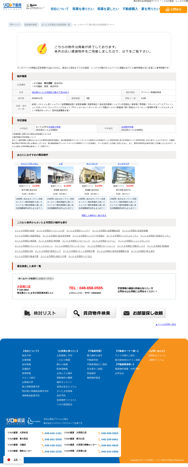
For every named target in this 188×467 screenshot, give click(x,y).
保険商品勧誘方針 (31, 395)
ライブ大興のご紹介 (125, 355)
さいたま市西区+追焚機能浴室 (106, 230)
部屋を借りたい (83, 9)
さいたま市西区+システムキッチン (122, 236)
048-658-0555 (109, 433)
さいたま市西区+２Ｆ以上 (80, 256)
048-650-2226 (53, 451)
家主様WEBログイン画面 (127, 360)
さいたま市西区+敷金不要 (26, 256)
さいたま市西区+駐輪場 (158, 246)
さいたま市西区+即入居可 (143, 251)
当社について (59, 9)
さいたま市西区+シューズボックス (134, 241)
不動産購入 (130, 9)
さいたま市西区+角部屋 (25, 241)
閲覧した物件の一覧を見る (94, 215)
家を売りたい (150, 9)
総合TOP (26, 355)
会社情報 (26, 364)
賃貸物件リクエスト (67, 400)
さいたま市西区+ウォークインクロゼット (34, 246)
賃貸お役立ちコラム (67, 386)
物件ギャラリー (64, 382)
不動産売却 (92, 360)
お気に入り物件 (64, 373)
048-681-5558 (53, 439)
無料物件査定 (93, 377)
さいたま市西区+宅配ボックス (131, 246)
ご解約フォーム (156, 360)
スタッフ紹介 (28, 377)
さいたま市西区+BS (24, 251)
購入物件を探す (95, 355)
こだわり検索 (63, 360)
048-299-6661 (109, 439)
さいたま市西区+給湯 (24, 230)
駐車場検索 (62, 369)
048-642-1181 (53, 433)
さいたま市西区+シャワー (78, 230)
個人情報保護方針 (31, 386)
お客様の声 (27, 382)
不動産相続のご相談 (97, 364)
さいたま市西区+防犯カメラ (48, 251)
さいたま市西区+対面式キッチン (155, 236)
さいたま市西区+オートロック (101, 246)
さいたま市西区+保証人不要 (53, 256)
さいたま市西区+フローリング (76, 241)
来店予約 (61, 395)
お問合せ (176, 9)
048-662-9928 (109, 445)
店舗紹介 (26, 369)
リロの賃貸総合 (64, 404)
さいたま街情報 (64, 391)
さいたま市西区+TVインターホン (70, 246)
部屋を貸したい (108, 9)
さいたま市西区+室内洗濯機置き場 (113, 251)
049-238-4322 (53, 445)
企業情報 (26, 360)
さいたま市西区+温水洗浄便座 (56, 236)
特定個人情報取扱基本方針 (35, 391)
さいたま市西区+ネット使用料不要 (79, 251)
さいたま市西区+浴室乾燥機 (135, 230)
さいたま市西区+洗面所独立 (28, 236)
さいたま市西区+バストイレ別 (50, 230)
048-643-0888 (109, 451)
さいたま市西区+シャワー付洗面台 (88, 236)
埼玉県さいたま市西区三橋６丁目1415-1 (50, 92)
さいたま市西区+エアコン (104, 241)
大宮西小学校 (54, 127)
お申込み (119, 373)
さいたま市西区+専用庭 (49, 241)
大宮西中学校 (127, 127)
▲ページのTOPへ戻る (166, 324)
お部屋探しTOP (64, 355)
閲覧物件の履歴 (64, 377)
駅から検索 (62, 364)
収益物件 (91, 373)
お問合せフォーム (157, 355)
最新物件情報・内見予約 (127, 369)
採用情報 (26, 373)
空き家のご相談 (95, 369)
